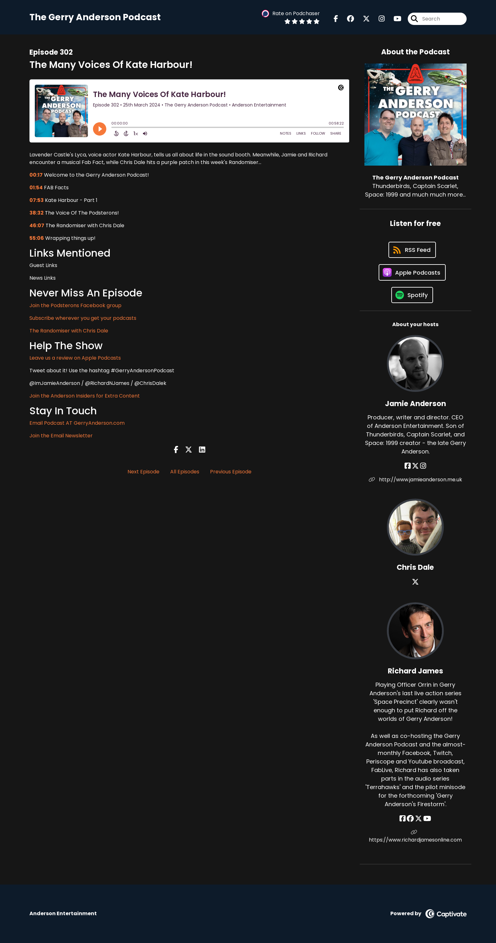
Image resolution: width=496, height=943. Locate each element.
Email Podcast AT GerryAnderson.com (77, 423)
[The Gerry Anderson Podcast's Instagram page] (378, 19)
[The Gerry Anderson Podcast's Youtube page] (393, 19)
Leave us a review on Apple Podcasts (75, 358)
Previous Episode (230, 471)
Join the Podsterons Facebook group (75, 305)
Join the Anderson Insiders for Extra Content (84, 395)
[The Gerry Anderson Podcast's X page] (362, 19)
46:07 (36, 225)
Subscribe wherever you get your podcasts (82, 318)
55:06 (36, 238)
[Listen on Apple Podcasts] (412, 272)
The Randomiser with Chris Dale (68, 330)
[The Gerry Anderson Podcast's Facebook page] (336, 19)
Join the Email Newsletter (61, 435)
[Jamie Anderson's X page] (415, 466)
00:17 (36, 175)
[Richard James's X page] (418, 819)
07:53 (36, 200)
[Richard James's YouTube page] (427, 819)
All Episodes (184, 471)
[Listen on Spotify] (412, 295)
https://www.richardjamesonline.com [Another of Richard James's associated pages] (415, 836)
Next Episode (143, 471)
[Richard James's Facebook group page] (410, 819)
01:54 (36, 187)
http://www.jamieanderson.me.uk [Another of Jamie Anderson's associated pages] (415, 479)
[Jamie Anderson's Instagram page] (423, 466)
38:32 (36, 212)
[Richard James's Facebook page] (403, 819)
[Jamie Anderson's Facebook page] (408, 466)
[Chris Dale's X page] (415, 582)
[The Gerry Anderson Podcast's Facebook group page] (346, 19)
